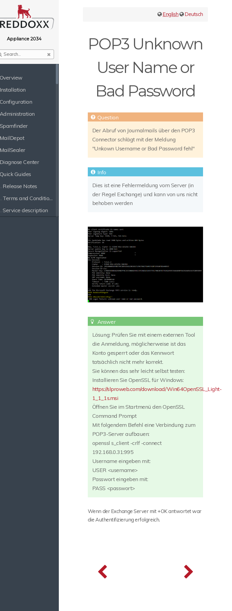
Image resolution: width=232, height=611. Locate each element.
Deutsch (194, 14)
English (171, 14)
